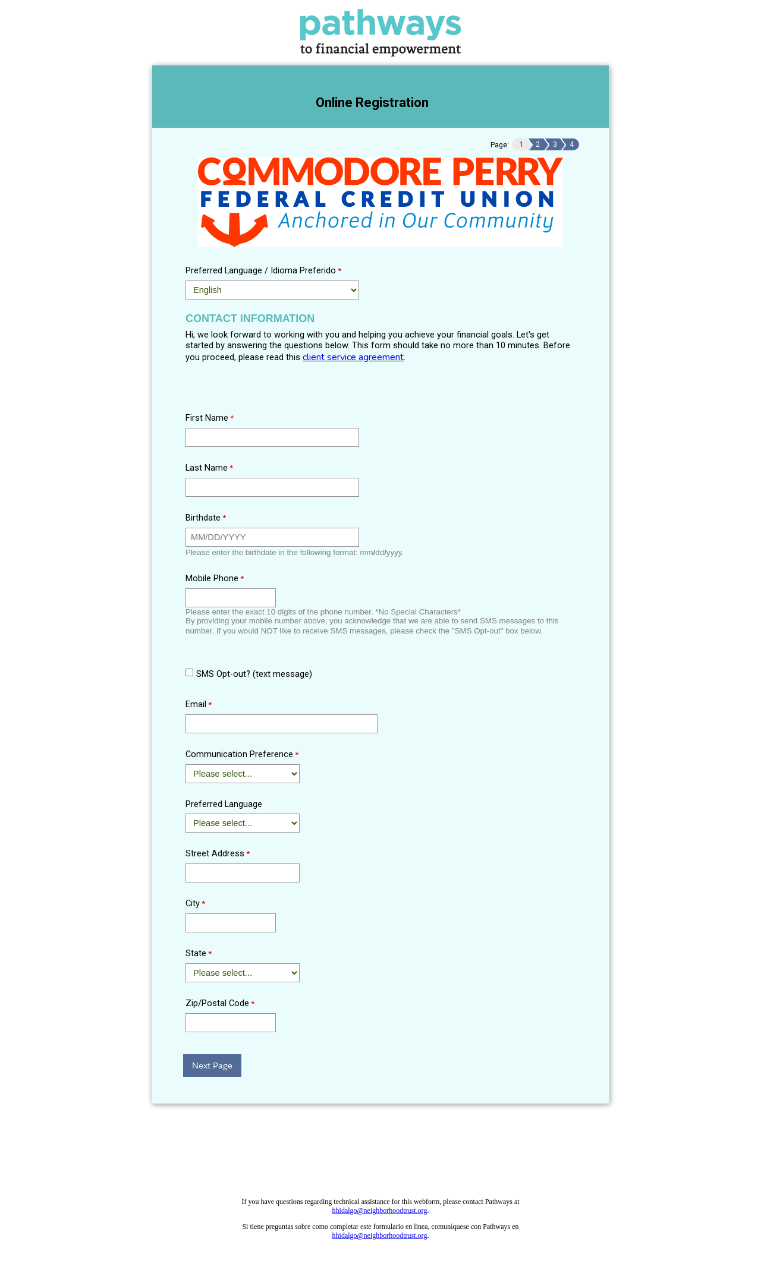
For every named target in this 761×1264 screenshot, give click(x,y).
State (195, 953)
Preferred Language (223, 804)
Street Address (214, 853)
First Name (206, 417)
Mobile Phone (211, 578)
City (192, 903)
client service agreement (353, 357)
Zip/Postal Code (217, 1003)
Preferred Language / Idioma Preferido (260, 270)
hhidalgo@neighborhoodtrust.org (379, 1210)
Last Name (206, 467)
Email (195, 704)
